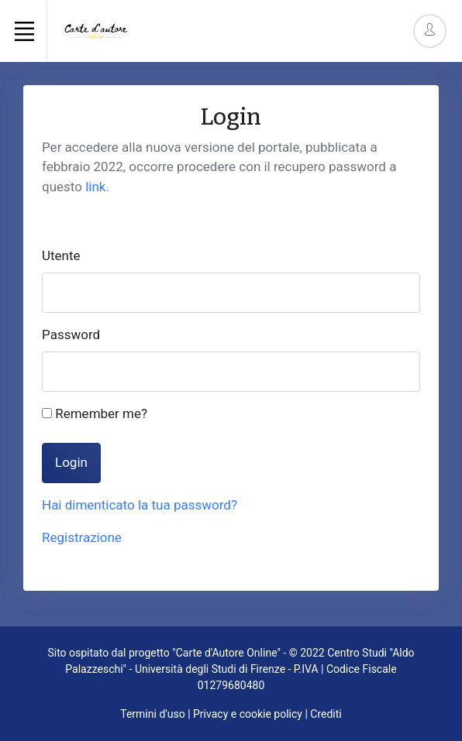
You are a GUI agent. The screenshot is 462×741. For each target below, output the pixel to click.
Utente (61, 255)
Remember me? (94, 413)
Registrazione (82, 537)
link (95, 186)
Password (71, 334)
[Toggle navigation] (24, 31)
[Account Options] (429, 30)
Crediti (325, 714)
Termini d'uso (152, 714)
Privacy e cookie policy (247, 714)
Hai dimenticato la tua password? (139, 505)
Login (71, 462)
